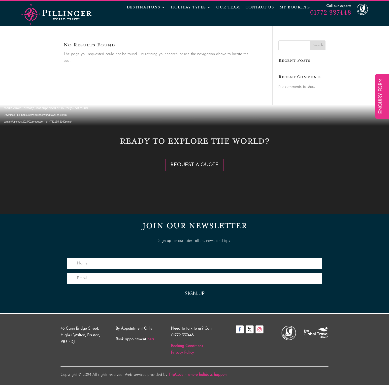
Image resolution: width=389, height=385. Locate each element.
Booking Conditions (187, 346)
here (151, 339)
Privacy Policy (182, 353)
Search (318, 45)
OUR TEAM (228, 7)
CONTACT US (259, 7)
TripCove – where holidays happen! (197, 375)
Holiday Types (188, 7)
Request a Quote (194, 164)
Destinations (143, 7)
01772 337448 (330, 12)
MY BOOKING (294, 7)
